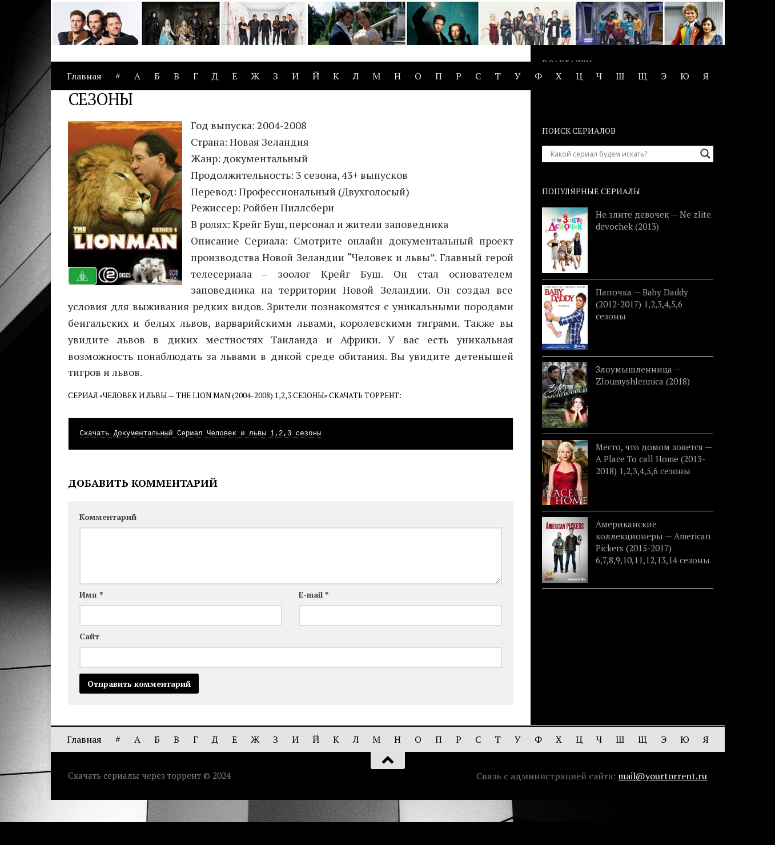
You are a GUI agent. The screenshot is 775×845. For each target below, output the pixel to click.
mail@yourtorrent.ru (662, 821)
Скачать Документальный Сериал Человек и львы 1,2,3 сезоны (201, 479)
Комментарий (107, 561)
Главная (84, 76)
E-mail (313, 639)
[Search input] (622, 199)
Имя (91, 639)
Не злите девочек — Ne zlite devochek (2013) (653, 265)
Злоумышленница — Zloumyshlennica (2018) (643, 420)
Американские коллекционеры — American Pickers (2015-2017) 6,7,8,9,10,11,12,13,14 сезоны (653, 587)
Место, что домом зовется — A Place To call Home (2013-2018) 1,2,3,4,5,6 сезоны (654, 504)
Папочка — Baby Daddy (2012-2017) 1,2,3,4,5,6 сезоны (642, 349)
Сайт (89, 681)
